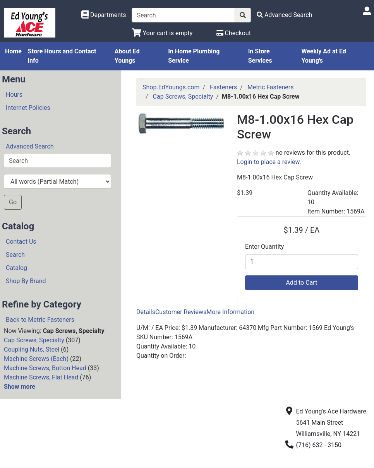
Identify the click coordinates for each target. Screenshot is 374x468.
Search (15, 254)
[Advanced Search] (284, 15)
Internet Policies (28, 107)
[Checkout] (233, 33)
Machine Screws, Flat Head (41, 377)
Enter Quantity (264, 246)
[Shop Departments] (103, 15)
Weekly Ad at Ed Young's (323, 56)
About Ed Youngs (127, 56)
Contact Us (21, 241)
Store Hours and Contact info (62, 56)
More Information (230, 312)
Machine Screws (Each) (36, 358)
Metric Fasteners (270, 87)
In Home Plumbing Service (194, 56)
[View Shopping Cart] (162, 33)
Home (13, 51)
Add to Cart (301, 282)
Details (145, 312)
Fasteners (223, 87)
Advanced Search (30, 146)
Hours (14, 94)
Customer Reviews (180, 312)
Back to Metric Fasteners (40, 319)
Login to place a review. (269, 162)
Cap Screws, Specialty (34, 340)
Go (13, 202)
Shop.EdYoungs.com (170, 87)
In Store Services (260, 56)
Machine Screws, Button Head (45, 368)
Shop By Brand (26, 281)
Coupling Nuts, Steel (31, 349)
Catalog (16, 268)
